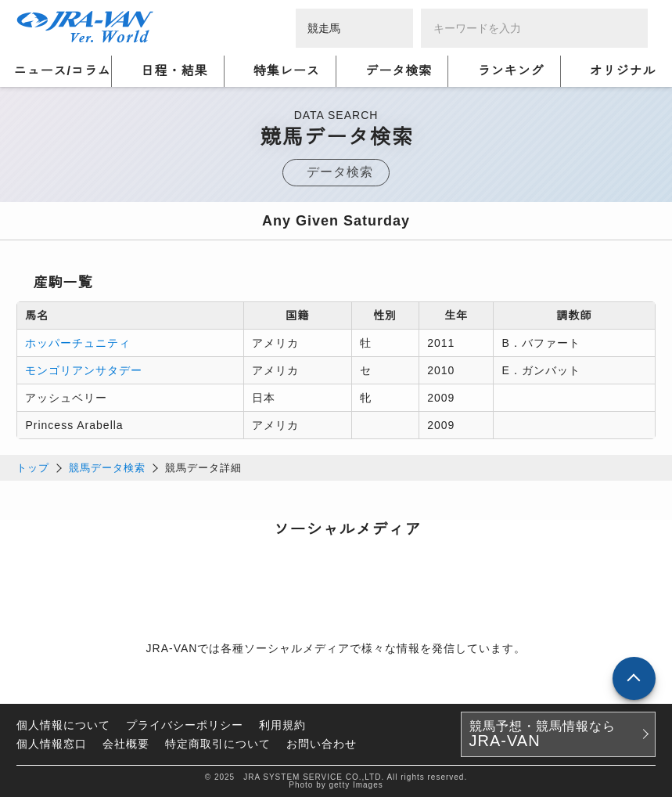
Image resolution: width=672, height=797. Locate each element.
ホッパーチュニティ (78, 343)
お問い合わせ (321, 744)
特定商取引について (218, 744)
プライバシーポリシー (184, 725)
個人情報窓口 (51, 744)
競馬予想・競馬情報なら (542, 734)
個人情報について (63, 725)
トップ (32, 468)
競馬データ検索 (107, 468)
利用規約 (282, 725)
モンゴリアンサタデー (83, 370)
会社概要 (125, 744)
